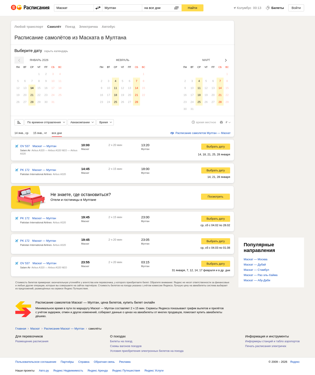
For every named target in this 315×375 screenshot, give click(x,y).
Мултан (145, 149)
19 (17, 95)
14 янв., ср (21, 133)
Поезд (70, 26)
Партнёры (67, 361)
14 (31, 88)
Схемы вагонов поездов (126, 346)
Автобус (108, 26)
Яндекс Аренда (98, 370)
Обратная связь (104, 361)
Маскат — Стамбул (256, 269)
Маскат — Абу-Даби (257, 280)
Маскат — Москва (255, 259)
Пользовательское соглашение (35, 361)
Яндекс (295, 361)
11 (59, 81)
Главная (20, 328)
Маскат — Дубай (255, 264)
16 (45, 88)
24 (52, 95)
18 (59, 88)
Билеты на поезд (121, 341)
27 (24, 102)
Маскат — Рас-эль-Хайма (260, 275)
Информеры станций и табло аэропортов (272, 341)
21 (31, 95)
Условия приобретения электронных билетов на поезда (147, 350)
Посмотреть (215, 196)
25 (59, 95)
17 (52, 88)
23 (45, 95)
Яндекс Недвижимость (68, 370)
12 (17, 88)
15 (38, 88)
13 (24, 88)
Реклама (125, 361)
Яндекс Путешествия (126, 370)
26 (17, 102)
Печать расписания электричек (265, 346)
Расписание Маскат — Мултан (64, 328)
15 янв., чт (40, 133)
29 (38, 102)
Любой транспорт (28, 26)
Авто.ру (44, 370)
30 (45, 102)
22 (38, 95)
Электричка (88, 26)
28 (31, 102)
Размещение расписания (31, 341)
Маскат (85, 149)
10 (52, 81)
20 (24, 95)
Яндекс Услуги (153, 370)
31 (52, 102)
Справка (83, 361)
